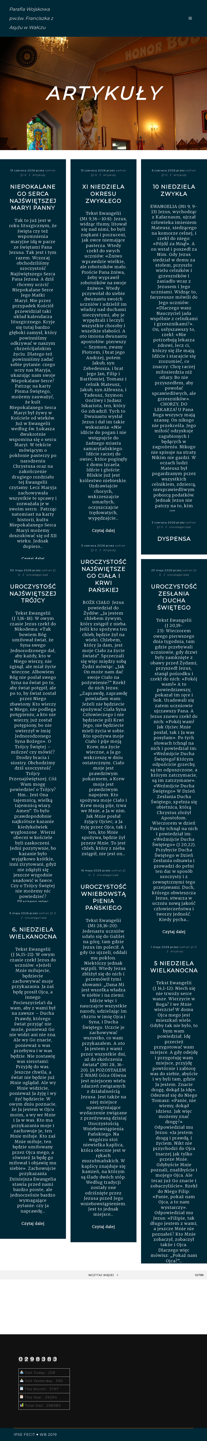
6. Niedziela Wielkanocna (33, 933)
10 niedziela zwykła (174, 190)
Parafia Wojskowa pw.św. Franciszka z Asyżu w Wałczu (31, 18)
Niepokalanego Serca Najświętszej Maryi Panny (32, 197)
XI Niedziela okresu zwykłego (103, 193)
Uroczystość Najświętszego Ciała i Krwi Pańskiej (103, 576)
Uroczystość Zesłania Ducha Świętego (174, 597)
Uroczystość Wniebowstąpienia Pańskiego (103, 897)
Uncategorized (180, 527)
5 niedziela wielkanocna (174, 967)
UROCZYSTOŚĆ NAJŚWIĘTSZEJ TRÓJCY (32, 593)
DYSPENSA (174, 539)
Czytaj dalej (103, 530)
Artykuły (39, 175)
